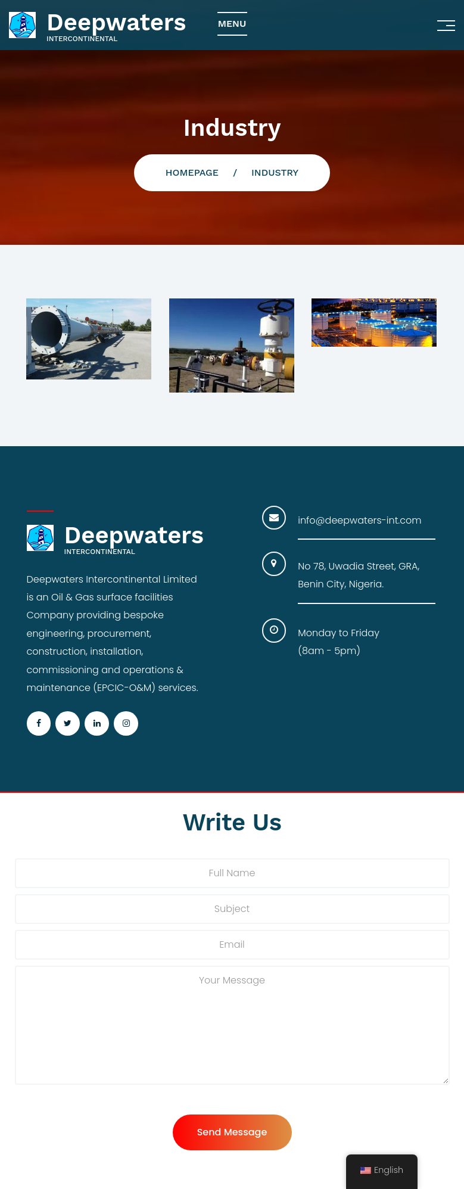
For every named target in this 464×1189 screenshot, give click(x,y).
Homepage (192, 172)
